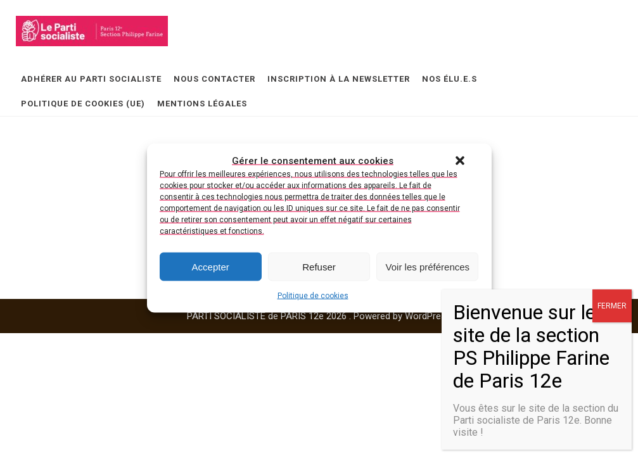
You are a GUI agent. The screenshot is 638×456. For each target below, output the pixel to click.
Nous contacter (214, 79)
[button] (460, 161)
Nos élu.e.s (449, 79)
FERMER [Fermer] (612, 305)
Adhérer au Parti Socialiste (91, 79)
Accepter (210, 266)
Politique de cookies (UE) (83, 103)
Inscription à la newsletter (338, 79)
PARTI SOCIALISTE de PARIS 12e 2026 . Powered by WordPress (319, 316)
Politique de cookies (313, 295)
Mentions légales (202, 103)
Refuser (319, 266)
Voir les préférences (428, 266)
